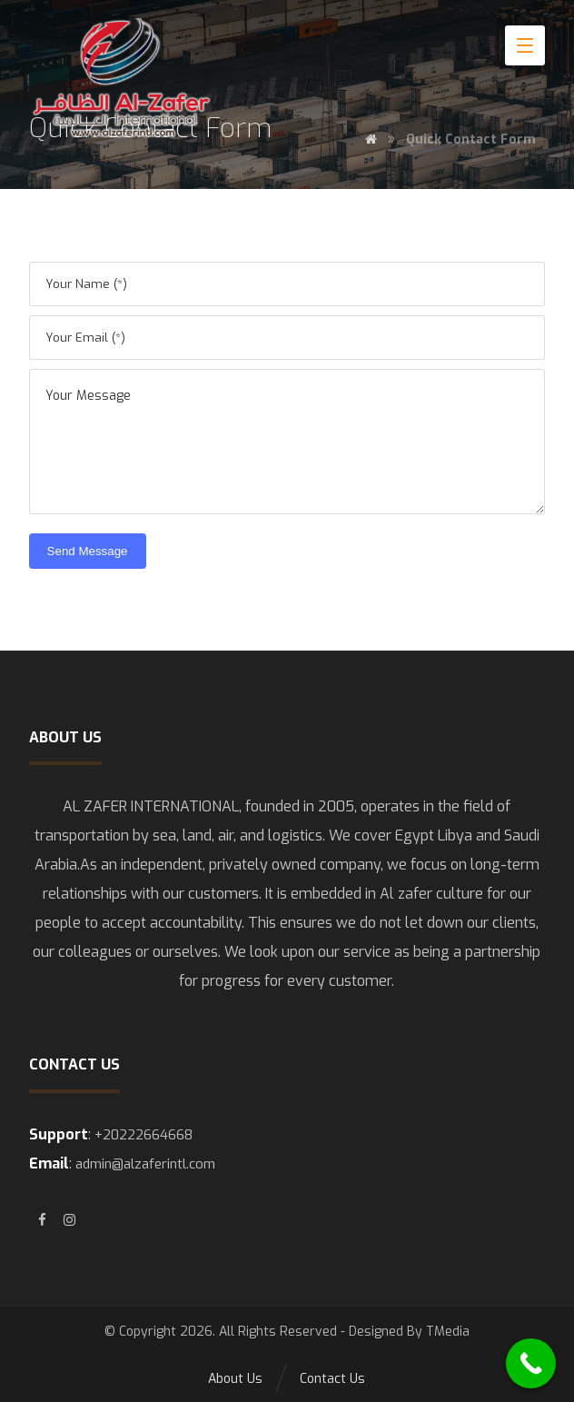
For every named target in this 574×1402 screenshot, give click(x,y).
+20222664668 (143, 1135)
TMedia (448, 1331)
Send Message (87, 551)
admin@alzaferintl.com (145, 1164)
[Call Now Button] (531, 1363)
